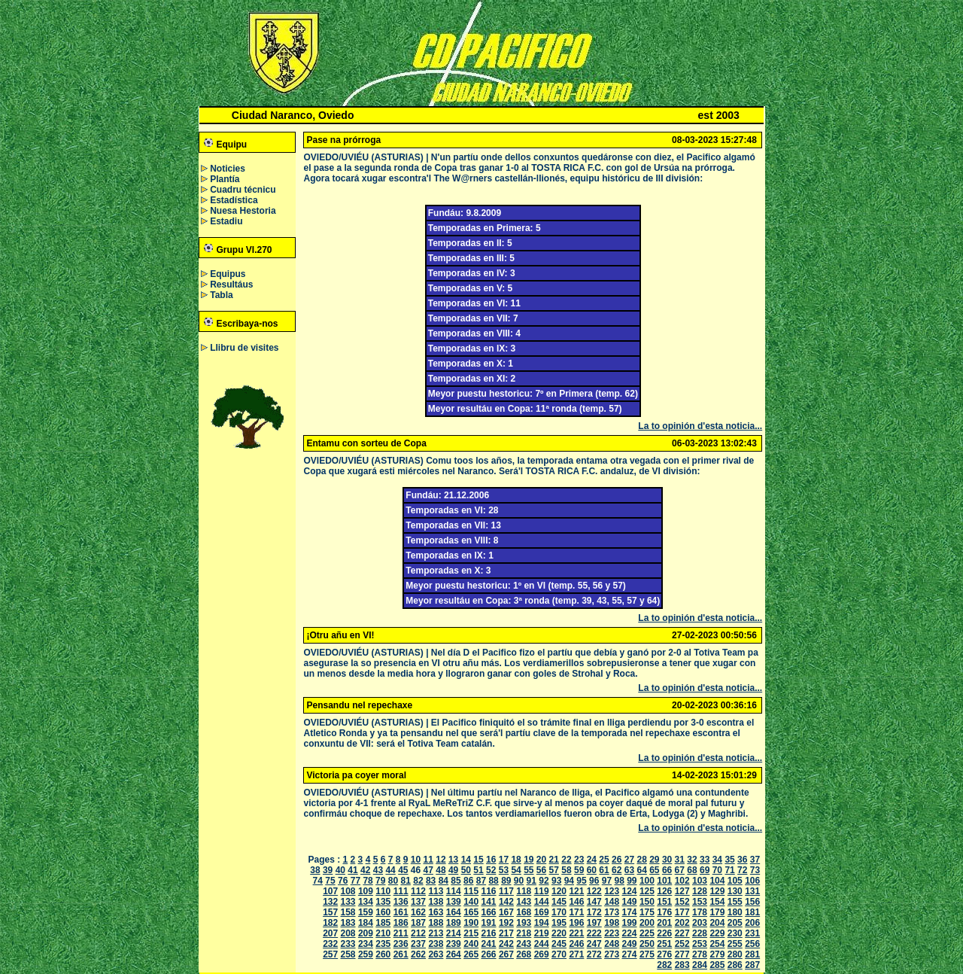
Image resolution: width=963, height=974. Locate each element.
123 (611, 891)
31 (680, 859)
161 (401, 912)
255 (735, 944)
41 (352, 870)
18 (516, 859)
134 (365, 901)
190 (470, 923)
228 (699, 933)
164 (453, 912)
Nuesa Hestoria (242, 210)
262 (418, 954)
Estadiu (226, 221)
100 (647, 880)
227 (682, 933)
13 (453, 859)
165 (470, 912)
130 (735, 891)
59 (579, 870)
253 (699, 944)
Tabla (221, 295)
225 (647, 933)
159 (365, 912)
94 (569, 880)
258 (348, 954)
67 (680, 870)
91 (531, 880)
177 (682, 912)
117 (506, 891)
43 (378, 870)
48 (440, 870)
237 (418, 944)
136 (401, 901)
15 (478, 859)
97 (607, 880)
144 (541, 901)
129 (717, 891)
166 (489, 912)
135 (382, 901)
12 (440, 859)
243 (523, 944)
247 (594, 944)
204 (717, 923)
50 (466, 870)
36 (742, 859)
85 (455, 880)
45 (403, 870)
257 (330, 954)
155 (735, 901)
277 (682, 954)
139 (453, 901)
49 (453, 870)
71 (729, 870)
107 (330, 891)
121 (576, 891)
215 (470, 933)
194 (541, 923)
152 (682, 901)
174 (629, 912)
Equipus (227, 274)
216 (489, 933)
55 (528, 870)
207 (330, 933)
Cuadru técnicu (242, 189)
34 (717, 859)
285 (717, 965)
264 (453, 954)
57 (554, 870)
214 (453, 933)
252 (682, 944)
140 (470, 901)
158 (348, 912)
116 (489, 891)
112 (418, 891)
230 (735, 933)
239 (453, 944)
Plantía (224, 179)
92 (543, 880)
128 (699, 891)
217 (506, 933)
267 (506, 954)
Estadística (233, 200)
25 (604, 859)
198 (611, 923)
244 (541, 944)
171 (576, 912)
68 (692, 870)
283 (682, 965)
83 (431, 880)
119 (541, 891)
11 (428, 859)
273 (611, 954)
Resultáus (231, 284)
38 (315, 870)
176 (664, 912)
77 (355, 880)
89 (506, 880)
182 (330, 923)
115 (470, 891)
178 (699, 912)
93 (556, 880)
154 (717, 901)
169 (541, 912)
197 (594, 923)
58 (566, 870)
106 (752, 880)
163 (435, 912)
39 (328, 870)
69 (704, 870)
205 (735, 923)
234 (365, 944)
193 (523, 923)
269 (541, 954)
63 (629, 870)
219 (541, 933)
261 (401, 954)
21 (554, 859)
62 (616, 870)
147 (594, 901)
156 (752, 901)
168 (523, 912)
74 (318, 880)
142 (506, 901)
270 (559, 954)
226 (664, 933)
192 (506, 923)
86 (468, 880)
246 (576, 944)
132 (330, 901)
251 (664, 944)
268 (523, 954)
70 (717, 870)
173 (611, 912)
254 (717, 944)
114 (453, 891)
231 (752, 933)
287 (752, 965)
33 (704, 859)
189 (453, 923)
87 (481, 880)
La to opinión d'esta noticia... (700, 426)
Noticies (227, 168)
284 (699, 965)
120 (559, 891)
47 (428, 870)
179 (717, 912)
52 (491, 870)
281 (752, 954)
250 (647, 944)
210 (382, 933)
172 (594, 912)
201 (664, 923)
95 (581, 880)
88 (493, 880)
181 (752, 912)
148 (611, 901)
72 (742, 870)
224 (629, 933)
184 (365, 923)
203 (699, 923)
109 (365, 891)
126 (664, 891)
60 (592, 870)
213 (435, 933)
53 (504, 870)
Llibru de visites (244, 347)
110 (382, 891)
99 (631, 880)
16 (491, 859)
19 (528, 859)
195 (559, 923)
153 (699, 901)
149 (629, 901)
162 (418, 912)
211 (401, 933)
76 (343, 880)
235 (382, 944)
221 (576, 933)
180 (735, 912)
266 (489, 954)
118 (523, 891)
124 (629, 891)
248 (611, 944)
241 (489, 944)
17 (504, 859)
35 (729, 859)
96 (594, 880)
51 (478, 870)
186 (401, 923)
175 (647, 912)
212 (418, 933)
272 (594, 954)
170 (559, 912)
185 (382, 923)
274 (629, 954)
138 (435, 901)
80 (393, 880)
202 (682, 923)
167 (506, 912)
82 (418, 880)
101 (664, 880)
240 (470, 944)
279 (717, 954)
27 (629, 859)
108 (348, 891)
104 (717, 880)
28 (641, 859)
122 (594, 891)
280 (735, 954)
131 (752, 891)
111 (401, 891)
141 (489, 901)
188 (435, 923)
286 (735, 965)
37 (755, 859)
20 (541, 859)
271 (576, 954)
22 (566, 859)
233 (348, 944)
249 (629, 944)
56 (541, 870)
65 (654, 870)
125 (647, 891)
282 (664, 965)
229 (717, 933)
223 (611, 933)
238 (435, 944)
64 (641, 870)
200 (647, 923)
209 (365, 933)
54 (516, 870)
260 (382, 954)
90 (519, 880)
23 (579, 859)
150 (647, 901)
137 (418, 901)
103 (699, 880)
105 (735, 880)
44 (390, 870)
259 (365, 954)
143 (523, 901)
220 (559, 933)
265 (470, 954)
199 (629, 923)
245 (559, 944)
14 (466, 859)
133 (348, 901)
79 (380, 880)
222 (594, 933)
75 (330, 880)
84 (443, 880)
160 (382, 912)
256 (752, 944)
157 (330, 912)
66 (667, 870)
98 (619, 880)
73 (755, 870)
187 (418, 923)
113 (435, 891)
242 (506, 944)
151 (664, 901)
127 (682, 891)
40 (340, 870)
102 (682, 880)
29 (654, 859)
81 (406, 880)
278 (699, 954)
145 (559, 901)
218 (523, 933)
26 (616, 859)
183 (348, 923)
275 (647, 954)
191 (489, 923)
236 (401, 944)
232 (330, 944)
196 (576, 923)
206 (752, 923)
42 (365, 870)
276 (664, 954)
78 (367, 880)
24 (592, 859)
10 (416, 859)
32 (692, 859)
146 (576, 901)
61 (604, 870)
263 (435, 954)
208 (348, 933)
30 (667, 859)
